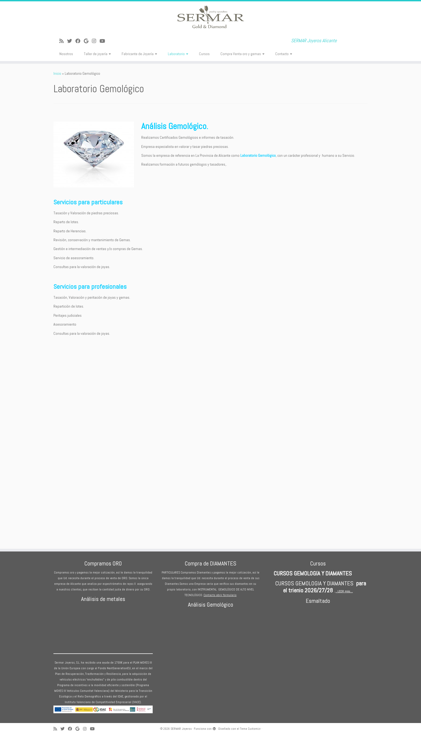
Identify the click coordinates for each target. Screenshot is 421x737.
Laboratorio (178, 53)
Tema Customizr (250, 729)
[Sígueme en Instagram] (96, 41)
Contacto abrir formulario (220, 595)
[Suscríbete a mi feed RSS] (63, 41)
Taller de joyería (97, 53)
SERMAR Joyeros (181, 729)
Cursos (204, 53)
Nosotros (66, 53)
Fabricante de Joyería (139, 53)
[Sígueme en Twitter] (71, 41)
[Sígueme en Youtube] (104, 41)
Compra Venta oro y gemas (242, 53)
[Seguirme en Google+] (88, 41)
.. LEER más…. (344, 591)
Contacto (283, 53)
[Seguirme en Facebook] (79, 41)
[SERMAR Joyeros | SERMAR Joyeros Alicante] (210, 17)
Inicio (57, 73)
